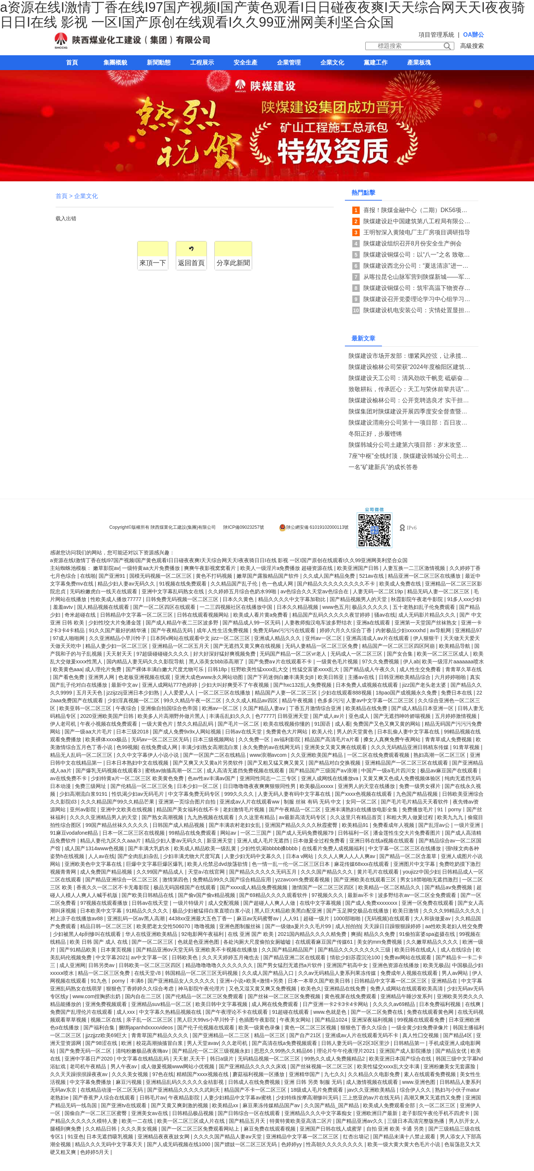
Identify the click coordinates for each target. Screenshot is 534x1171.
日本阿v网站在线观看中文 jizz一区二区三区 (200, 638)
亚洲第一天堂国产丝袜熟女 (426, 623)
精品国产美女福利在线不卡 (188, 809)
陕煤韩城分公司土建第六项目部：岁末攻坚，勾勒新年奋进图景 (410, 445)
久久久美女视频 (130, 1074)
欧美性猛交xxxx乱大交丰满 (389, 1066)
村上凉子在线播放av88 (77, 918)
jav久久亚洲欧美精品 (372, 1090)
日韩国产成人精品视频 (179, 825)
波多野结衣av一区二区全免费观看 (418, 895)
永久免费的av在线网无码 (272, 747)
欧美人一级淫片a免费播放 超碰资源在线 (287, 568)
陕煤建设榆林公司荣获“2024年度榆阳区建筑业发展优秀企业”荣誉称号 (410, 367)
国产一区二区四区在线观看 (165, 607)
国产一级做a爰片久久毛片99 (298, 926)
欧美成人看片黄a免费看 (261, 615)
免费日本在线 (457, 693)
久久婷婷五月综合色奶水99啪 (242, 591)
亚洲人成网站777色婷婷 (170, 685)
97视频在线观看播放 (104, 903)
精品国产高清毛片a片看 (332, 739)
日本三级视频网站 (214, 739)
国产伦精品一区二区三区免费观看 (205, 996)
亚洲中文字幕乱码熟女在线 (173, 591)
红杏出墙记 (356, 1136)
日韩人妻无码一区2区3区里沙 (355, 1043)
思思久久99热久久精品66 (284, 1051)
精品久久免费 (380, 934)
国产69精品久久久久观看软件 (274, 895)
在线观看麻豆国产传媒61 (324, 942)
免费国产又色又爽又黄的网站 (387, 724)
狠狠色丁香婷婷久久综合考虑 (140, 989)
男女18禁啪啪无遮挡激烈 (429, 880)
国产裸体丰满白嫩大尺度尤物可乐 (165, 669)
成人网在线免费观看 (275, 1004)
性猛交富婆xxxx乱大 (316, 669)
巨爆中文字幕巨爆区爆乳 (155, 864)
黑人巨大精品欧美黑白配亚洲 (288, 911)
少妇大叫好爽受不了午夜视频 (235, 685)
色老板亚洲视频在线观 (145, 677)
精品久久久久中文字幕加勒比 (292, 599)
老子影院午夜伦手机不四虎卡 (436, 1113)
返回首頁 (191, 263)
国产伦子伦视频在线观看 (206, 1027)
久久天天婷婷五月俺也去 (231, 957)
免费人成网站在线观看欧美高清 (407, 989)
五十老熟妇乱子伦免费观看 (424, 607)
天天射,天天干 (190, 1059)
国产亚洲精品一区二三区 (221, 1035)
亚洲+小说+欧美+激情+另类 (252, 981)
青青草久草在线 (463, 669)
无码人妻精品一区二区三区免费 (322, 646)
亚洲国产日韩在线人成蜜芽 (331, 1129)
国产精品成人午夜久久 (370, 669)
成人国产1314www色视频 (95, 848)
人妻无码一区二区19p (378, 591)
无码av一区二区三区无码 (160, 739)
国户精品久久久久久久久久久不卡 (336, 584)
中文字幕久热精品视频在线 (171, 1012)
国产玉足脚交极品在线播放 (358, 911)
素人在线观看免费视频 (430, 1074)
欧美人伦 (323, 732)
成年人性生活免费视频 (223, 630)
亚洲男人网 (102, 677)
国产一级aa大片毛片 (89, 732)
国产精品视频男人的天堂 (359, 599)
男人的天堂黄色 (356, 732)
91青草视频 (467, 747)
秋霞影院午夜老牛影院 (417, 599)
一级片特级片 (189, 903)
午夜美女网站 (296, 1020)
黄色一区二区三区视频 (311, 1027)
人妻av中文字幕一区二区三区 (380, 700)
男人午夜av (124, 1066)
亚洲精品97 (468, 630)
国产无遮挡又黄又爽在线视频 (247, 646)
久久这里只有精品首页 (356, 817)
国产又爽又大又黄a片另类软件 (209, 763)
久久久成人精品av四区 (252, 700)
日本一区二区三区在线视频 (134, 833)
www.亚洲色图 (419, 1082)
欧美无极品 (436, 965)
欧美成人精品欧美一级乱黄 (206, 848)
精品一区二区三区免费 (104, 973)
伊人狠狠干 (427, 638)
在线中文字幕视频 (321, 903)
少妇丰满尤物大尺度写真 (192, 856)
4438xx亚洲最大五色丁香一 (201, 918)
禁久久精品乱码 (196, 724)
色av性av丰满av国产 (212, 778)
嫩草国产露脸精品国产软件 (268, 576)
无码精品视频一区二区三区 (269, 1059)
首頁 (72, 62)
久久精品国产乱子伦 (235, 584)
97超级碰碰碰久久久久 (163, 654)
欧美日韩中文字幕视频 (222, 1004)
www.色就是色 (330, 1012)
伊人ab (411, 661)
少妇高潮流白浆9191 (84, 794)
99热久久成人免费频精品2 (335, 1059)
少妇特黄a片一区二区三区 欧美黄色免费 (138, 778)
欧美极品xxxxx (317, 786)
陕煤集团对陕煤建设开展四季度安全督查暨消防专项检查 (410, 411)
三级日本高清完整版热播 (416, 1121)
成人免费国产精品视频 (107, 872)
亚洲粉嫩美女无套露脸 (450, 1066)
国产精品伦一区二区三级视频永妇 (211, 1051)
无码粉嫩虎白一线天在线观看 (104, 591)
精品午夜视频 (298, 700)
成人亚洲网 (72, 965)
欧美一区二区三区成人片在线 (191, 1121)
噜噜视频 (205, 926)
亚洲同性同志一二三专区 (269, 778)
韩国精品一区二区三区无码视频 (202, 973)
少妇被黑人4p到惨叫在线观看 (87, 934)
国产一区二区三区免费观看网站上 (201, 1129)
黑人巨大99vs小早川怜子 (206, 1020)
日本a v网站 (300, 856)
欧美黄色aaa (67, 669)
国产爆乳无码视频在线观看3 (109, 770)
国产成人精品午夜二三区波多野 (183, 623)
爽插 (356, 934)
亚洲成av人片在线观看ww (250, 802)
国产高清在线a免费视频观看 (285, 1043)
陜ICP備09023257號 (243, 527)
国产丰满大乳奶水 (149, 848)
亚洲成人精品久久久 (278, 638)
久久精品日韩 (101, 1129)
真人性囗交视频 (421, 1035)
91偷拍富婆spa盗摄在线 (427, 934)
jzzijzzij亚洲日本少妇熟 (133, 693)
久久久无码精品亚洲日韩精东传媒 (410, 747)
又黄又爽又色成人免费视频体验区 (402, 778)
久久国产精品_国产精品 (332, 1105)
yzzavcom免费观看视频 (303, 880)
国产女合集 (400, 654)
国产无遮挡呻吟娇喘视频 (402, 716)
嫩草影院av (106, 568)
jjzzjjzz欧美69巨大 (106, 1035)
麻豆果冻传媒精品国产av (272, 1105)
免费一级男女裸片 (420, 786)
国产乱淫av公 (434, 825)
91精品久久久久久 (147, 911)
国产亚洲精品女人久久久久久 (182, 981)
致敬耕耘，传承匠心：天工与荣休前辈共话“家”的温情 (410, 389)
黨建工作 (376, 62)
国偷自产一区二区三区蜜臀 (96, 1113)
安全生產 (245, 62)
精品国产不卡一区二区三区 (256, 1090)
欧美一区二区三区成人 (443, 654)
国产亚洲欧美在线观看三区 (366, 880)
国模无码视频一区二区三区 (161, 576)
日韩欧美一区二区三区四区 (150, 965)
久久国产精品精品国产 (288, 950)
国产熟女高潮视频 (163, 817)
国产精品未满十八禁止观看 (405, 1136)
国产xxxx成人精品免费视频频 (254, 887)
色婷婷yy (292, 1144)
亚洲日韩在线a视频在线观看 (382, 841)
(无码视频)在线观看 (388, 918)
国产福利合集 (99, 1027)
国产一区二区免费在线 (377, 1012)
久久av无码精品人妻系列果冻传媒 (338, 973)
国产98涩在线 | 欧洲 (109, 1043)
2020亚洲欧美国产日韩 (107, 716)
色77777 (265, 716)
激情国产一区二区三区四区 (324, 887)
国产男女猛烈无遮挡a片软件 (290, 965)
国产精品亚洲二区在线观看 (295, 957)
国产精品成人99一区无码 (251, 623)
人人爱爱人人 (179, 693)
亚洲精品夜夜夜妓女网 (164, 1136)
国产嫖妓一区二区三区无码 (246, 1144)
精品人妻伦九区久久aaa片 (111, 841)
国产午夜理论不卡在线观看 (237, 1012)
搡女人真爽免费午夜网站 (392, 739)
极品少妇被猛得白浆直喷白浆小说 (212, 911)
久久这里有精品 (257, 817)
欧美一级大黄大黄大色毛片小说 (404, 1144)
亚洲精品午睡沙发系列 (407, 996)
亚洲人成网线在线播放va (330, 778)
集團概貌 (115, 62)
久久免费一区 (254, 739)
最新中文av (125, 685)
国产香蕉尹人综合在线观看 (104, 1098)
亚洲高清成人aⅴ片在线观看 (378, 638)
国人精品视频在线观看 (104, 607)
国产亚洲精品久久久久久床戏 (253, 1066)
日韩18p (218, 669)
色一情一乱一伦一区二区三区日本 (291, 864)
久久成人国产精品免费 (329, 576)
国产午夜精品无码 (172, 630)
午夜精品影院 (184, 1098)
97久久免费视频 (381, 661)
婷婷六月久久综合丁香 (346, 630)
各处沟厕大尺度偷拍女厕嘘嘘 (257, 942)
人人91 (291, 918)
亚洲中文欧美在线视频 (127, 809)
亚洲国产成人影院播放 (406, 1051)
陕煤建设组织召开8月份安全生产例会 (412, 243)
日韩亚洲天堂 (293, 716)
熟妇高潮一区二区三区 (440, 755)
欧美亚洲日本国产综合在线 (401, 1059)
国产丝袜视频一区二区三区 (322, 1066)
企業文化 (332, 62)
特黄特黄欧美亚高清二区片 (301, 1121)
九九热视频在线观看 (211, 817)
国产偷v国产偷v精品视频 (207, 895)
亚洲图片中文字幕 (414, 864)
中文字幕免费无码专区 (194, 794)
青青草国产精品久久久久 (160, 1035)
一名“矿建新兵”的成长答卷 (383, 467)
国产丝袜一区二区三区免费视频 (285, 996)
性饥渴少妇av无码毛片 (138, 794)
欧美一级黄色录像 (259, 1027)
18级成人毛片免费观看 (317, 1090)
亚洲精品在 (445, 981)
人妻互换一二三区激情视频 (414, 568)
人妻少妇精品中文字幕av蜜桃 (238, 1098)
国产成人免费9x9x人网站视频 (187, 732)
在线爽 (473, 1004)
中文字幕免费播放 (91, 1082)
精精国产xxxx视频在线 (203, 1074)
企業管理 (289, 62)
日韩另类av (102, 965)
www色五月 (335, 607)
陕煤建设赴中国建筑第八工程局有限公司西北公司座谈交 (437, 221)
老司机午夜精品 (89, 1066)
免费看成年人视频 (394, 825)
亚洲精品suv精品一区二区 (162, 1004)
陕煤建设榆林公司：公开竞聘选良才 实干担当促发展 (410, 400)
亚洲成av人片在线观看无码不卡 (362, 1035)
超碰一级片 (317, 918)
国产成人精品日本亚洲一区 (423, 708)
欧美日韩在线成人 (416, 950)
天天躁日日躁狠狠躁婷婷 (393, 926)
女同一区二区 (362, 802)
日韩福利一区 (354, 833)
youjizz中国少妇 (421, 872)
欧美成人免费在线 (400, 584)
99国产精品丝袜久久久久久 (117, 825)
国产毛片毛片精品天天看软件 (415, 802)
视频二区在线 (106, 1020)
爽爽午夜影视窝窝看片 (210, 568)
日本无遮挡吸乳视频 (110, 1136)
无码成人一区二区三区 (357, 654)
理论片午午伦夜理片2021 (346, 1051)
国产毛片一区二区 (239, 724)
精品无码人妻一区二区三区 (439, 591)
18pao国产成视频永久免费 (407, 693)
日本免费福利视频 (440, 1004)
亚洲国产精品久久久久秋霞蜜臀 (302, 825)
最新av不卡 (361, 895)
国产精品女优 (451, 1051)
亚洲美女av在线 (150, 1113)
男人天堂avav (203, 1043)
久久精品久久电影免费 (374, 1074)
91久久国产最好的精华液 (118, 630)
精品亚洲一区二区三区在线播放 (425, 576)
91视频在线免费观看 (183, 584)
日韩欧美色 (185, 957)
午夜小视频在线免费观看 (109, 724)
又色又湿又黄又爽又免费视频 (263, 989)
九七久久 (334, 1074)
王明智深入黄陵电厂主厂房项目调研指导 (416, 232)
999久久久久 (239, 794)
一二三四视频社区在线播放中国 (237, 607)
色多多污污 (330, 700)
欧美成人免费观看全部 (389, 1105)
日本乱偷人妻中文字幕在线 (409, 732)
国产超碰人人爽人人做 (270, 903)
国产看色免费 (69, 677)
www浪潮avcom (269, 755)
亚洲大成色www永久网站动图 (209, 677)
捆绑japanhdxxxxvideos (146, 1027)
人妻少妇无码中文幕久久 (253, 856)
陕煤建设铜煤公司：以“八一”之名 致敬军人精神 (425, 254)
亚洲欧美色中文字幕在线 (94, 864)
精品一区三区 (270, 1035)
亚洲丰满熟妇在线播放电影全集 (362, 809)
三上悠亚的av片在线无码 (371, 1098)
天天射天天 (120, 654)
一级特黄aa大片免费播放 (151, 568)
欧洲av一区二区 (221, 708)
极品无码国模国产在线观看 (185, 887)
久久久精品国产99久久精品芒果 (118, 802)
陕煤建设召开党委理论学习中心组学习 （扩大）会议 (432, 299)
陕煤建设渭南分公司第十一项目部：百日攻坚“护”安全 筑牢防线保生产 (410, 422)
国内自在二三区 (144, 996)
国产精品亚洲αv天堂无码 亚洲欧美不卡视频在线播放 (197, 950)
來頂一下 (152, 263)
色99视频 (127, 747)
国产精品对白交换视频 (335, 763)
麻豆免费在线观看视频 (270, 1129)
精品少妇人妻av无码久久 (127, 584)
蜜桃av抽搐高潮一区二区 (174, 770)
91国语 (323, 724)
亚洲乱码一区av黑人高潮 (136, 918)
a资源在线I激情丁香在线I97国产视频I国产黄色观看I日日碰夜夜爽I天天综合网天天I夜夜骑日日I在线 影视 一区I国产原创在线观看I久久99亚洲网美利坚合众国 (229, 560)
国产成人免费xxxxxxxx (372, 903)
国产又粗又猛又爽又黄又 (276, 763)
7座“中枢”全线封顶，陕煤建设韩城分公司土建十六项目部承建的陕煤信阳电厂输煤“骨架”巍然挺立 (410, 456)
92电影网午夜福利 (203, 934)
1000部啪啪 (347, 918)
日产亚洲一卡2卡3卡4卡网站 (336, 1004)
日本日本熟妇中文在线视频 (138, 763)
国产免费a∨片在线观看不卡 (281, 661)
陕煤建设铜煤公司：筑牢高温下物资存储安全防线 (428, 288)
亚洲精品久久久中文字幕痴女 (318, 1113)
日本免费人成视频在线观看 (367, 685)
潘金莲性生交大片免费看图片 (407, 833)
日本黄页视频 (116, 950)
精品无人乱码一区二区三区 (82, 755)
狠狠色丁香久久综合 (364, 1027)
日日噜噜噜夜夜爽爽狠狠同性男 (260, 786)
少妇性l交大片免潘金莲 (115, 623)
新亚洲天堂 (220, 841)
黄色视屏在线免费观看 (351, 996)
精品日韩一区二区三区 (107, 926)
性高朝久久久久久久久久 (335, 1144)
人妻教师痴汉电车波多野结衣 (318, 623)
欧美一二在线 (138, 1121)
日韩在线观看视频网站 (203, 615)
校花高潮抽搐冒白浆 (160, 1043)
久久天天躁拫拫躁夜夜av (79, 1074)
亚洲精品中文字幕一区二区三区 (303, 1136)
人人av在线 (101, 856)
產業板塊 (419, 62)
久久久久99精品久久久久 (452, 911)
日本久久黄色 (238, 599)
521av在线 (372, 576)
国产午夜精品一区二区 (295, 809)
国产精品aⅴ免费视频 (449, 887)
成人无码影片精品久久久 (427, 615)
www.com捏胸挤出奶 (97, 996)
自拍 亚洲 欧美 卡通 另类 (395, 1129)
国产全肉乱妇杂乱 (139, 856)
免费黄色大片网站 (287, 732)
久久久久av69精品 (394, 1004)
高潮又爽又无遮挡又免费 (433, 1098)
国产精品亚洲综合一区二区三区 (122, 880)
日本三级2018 (133, 732)
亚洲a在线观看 (374, 623)
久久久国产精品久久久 (327, 872)
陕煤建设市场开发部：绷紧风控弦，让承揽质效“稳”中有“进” (410, 356)
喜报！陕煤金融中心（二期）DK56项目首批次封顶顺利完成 (442, 210)
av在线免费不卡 (69, 778)
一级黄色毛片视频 (337, 661)
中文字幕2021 (112, 957)
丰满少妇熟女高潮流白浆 (210, 747)
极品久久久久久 (371, 607)
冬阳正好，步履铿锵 (375, 434)
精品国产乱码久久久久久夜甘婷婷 (332, 615)
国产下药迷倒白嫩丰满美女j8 (281, 677)
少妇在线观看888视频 (347, 693)
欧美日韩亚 (331, 677)
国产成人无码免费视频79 (305, 833)
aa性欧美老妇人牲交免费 (454, 926)
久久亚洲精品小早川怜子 (118, 638)
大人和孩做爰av (433, 918)
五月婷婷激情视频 (456, 716)
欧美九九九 (451, 817)
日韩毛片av (152, 1098)
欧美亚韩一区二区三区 (86, 708)
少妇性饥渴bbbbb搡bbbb (269, 848)
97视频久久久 (328, 895)
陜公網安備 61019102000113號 (314, 527)
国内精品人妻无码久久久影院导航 (146, 661)
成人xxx (126, 1012)
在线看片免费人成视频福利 (334, 848)
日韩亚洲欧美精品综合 (405, 677)
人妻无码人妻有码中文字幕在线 (295, 794)
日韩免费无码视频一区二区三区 (183, 599)
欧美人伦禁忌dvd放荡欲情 (218, 864)
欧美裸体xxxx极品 (106, 739)
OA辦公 (473, 35)
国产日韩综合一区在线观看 (249, 1113)
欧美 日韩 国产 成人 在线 (99, 942)
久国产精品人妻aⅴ (265, 708)
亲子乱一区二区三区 (150, 1020)
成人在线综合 (457, 950)
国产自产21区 (305, 1035)
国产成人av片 (329, 716)
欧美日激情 (406, 911)
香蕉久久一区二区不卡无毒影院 (113, 887)
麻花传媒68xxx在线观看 (362, 864)
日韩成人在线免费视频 (254, 1082)
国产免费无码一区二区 (86, 1051)
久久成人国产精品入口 (268, 973)
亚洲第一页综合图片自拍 (187, 802)
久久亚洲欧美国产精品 (317, 755)
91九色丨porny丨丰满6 (117, 981)
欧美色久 (311, 989)
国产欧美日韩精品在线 (148, 895)
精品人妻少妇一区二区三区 (117, 646)
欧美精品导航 (455, 646)
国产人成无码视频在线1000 (179, 1144)
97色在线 (163, 1074)
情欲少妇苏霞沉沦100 (356, 957)
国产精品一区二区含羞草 (408, 856)
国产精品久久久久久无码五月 (263, 872)
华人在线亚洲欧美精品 (152, 934)
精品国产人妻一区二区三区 (287, 693)
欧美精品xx (226, 1105)
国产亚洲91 (112, 576)
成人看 (342, 724)
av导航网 (441, 630)
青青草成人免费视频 (449, 739)
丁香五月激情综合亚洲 (316, 708)
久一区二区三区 (438, 1105)
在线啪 (88, 576)
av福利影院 (288, 739)
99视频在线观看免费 (421, 1020)
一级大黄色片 (158, 724)
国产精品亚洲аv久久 (360, 1121)
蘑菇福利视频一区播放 (259, 1074)
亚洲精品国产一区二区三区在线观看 (407, 763)
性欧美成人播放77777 (116, 599)
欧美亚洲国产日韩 (358, 568)
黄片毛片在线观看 (378, 872)
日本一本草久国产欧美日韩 (320, 981)
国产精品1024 (332, 1020)
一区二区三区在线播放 (225, 693)
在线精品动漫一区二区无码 (112, 1090)
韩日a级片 (222, 1059)
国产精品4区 (458, 1035)
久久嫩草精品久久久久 (432, 942)
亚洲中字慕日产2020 (89, 1059)
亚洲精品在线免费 (345, 989)
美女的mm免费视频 (380, 942)
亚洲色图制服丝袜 (240, 926)
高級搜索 (472, 46)
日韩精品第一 (409, 1043)
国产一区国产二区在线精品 (215, 755)
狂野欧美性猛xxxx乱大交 (260, 669)
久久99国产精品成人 (160, 872)
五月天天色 (90, 693)
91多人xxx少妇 (464, 599)
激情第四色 (176, 880)
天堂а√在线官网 (207, 872)
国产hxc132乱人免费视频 (303, 685)
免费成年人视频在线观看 (409, 973)
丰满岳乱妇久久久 (230, 716)
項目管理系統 (436, 35)
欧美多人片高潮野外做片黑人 (172, 716)
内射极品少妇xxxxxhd (401, 630)
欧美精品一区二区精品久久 (390, 887)
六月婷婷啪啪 (451, 677)
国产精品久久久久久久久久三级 (355, 950)
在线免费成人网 (160, 747)
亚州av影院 (84, 809)
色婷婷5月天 (95, 1152)
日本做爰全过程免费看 (319, 841)
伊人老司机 (64, 724)
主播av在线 (362, 677)
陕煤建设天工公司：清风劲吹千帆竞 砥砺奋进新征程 (410, 378)
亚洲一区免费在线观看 (428, 903)
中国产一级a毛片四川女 (389, 770)
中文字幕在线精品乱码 (143, 1059)
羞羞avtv (64, 607)
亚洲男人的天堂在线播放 (367, 786)
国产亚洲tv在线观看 (124, 1105)
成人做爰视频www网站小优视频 (178, 1066)
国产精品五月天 (248, 1121)
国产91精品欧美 (78, 950)
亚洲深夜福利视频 (373, 1020)
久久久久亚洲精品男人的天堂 (104, 817)
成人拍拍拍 (348, 926)
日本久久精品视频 (298, 607)
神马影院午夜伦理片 (202, 989)
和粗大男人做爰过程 (410, 817)
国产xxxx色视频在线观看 (364, 794)
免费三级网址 (91, 786)
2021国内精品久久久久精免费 (313, 934)
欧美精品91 (356, 825)
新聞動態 (159, 62)
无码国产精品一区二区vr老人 (294, 654)
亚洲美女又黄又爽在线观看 (336, 747)
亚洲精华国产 (305, 1074)
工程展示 (202, 62)
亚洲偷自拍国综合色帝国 (170, 708)
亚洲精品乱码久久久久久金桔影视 (185, 1082)
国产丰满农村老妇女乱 (235, 825)
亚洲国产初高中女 (347, 965)
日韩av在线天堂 (244, 732)
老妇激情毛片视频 (244, 809)
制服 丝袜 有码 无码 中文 (313, 802)
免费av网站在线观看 (408, 957)
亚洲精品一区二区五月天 (181, 646)
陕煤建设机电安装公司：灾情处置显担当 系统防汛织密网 (438, 310)
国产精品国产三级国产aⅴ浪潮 (324, 770)
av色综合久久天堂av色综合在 (315, 591)
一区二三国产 (256, 833)
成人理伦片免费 (104, 669)
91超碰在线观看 (291, 1012)
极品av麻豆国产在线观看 (449, 770)
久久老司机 (235, 1043)
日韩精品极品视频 (193, 1113)
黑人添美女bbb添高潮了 (217, 661)
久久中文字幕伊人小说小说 (148, 755)
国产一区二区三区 (153, 942)
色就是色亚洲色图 (199, 942)
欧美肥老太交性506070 (164, 926)
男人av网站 (455, 973)
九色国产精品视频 (417, 794)
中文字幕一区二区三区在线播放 (405, 848)
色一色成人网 (278, 584)
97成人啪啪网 (69, 638)
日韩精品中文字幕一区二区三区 (137, 615)
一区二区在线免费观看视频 (379, 755)
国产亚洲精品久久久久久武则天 (184, 1090)
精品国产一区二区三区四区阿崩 (399, 646)
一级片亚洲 (467, 825)
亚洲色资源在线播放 (396, 965)
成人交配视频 (224, 903)
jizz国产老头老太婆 (425, 685)
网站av (229, 833)
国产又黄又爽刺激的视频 (180, 1105)
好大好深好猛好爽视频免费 (225, 654)
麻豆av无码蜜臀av (258, 918)
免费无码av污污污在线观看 (285, 630)
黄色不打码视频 (215, 576)
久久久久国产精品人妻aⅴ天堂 (228, 1136)
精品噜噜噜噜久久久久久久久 (219, 965)
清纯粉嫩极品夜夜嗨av (142, 1051)
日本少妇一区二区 (198, 786)
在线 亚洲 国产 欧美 (251, 934)
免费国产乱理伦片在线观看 (82, 1012)
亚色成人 (360, 716)
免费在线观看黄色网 (431, 1012)
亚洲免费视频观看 (106, 1004)
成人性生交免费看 (420, 669)
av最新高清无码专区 (303, 817)
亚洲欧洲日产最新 (377, 1113)
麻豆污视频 (129, 1082)
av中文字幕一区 (150, 957)
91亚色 (75, 1136)
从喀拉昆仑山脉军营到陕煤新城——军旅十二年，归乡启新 (440, 277)
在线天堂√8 (148, 973)
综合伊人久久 (416, 1090)
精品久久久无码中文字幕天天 (109, 1144)
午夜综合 (127, 708)
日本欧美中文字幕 (101, 911)
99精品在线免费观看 (193, 833)
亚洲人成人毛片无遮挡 (263, 841)
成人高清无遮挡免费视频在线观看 (246, 770)
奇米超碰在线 (81, 615)
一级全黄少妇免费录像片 (420, 1027)
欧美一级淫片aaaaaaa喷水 (453, 661)
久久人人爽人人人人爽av (347, 856)
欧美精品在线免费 (367, 708)
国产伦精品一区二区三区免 (142, 786)
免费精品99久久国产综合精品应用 (232, 880)
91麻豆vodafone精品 (74, 833)
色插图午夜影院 (258, 1020)
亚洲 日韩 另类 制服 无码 (313, 1082)
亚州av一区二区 (324, 638)
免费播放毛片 (418, 809)
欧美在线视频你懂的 (287, 724)
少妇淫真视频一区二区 (134, 700)
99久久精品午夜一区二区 (193, 700)
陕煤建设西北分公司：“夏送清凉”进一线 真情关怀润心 (434, 266)
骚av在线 (384, 615)
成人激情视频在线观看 (372, 1082)
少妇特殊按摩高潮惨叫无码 (308, 1098)
